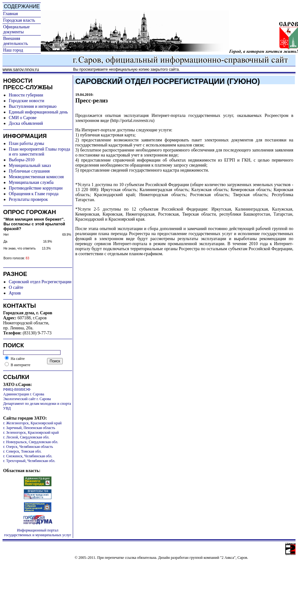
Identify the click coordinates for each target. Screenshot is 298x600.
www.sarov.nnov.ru (21, 69)
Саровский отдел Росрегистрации (40, 281)
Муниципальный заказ (30, 165)
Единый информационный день (38, 112)
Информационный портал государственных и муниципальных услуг (37, 532)
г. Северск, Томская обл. (22, 451)
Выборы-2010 (22, 159)
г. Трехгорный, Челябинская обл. (29, 461)
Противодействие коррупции (36, 188)
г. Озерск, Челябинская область (28, 446)
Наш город (13, 50)
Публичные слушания (29, 171)
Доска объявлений (26, 123)
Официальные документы (16, 29)
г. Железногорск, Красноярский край (32, 423)
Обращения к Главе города (33, 193)
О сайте (16, 287)
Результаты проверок (28, 199)
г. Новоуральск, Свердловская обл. (30, 442)
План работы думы (26, 143)
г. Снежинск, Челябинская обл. (27, 456)
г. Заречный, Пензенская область (29, 428)
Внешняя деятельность (15, 41)
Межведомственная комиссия (36, 176)
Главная (10, 13)
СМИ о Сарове (22, 117)
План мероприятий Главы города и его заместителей (39, 152)
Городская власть (19, 20)
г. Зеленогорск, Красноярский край (31, 432)
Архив (15, 293)
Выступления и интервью (32, 106)
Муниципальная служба (31, 182)
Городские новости (26, 100)
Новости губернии (26, 95)
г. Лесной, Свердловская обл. (26, 437)
